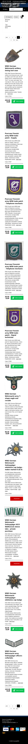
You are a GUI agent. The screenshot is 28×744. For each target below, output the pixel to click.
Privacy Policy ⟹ (6, 721)
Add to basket (18, 101)
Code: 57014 (8, 558)
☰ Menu (5, 9)
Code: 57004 (8, 292)
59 (14, 40)
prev (7, 37)
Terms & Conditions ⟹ (8, 719)
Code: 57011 (8, 623)
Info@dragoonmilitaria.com (19, 1)
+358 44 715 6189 (6, 1)
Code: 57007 (8, 161)
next (17, 40)
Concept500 (16, 741)
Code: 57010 (8, 493)
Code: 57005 (8, 227)
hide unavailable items (7, 25)
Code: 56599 (8, 685)
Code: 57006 (8, 361)
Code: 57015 (8, 96)
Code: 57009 (8, 428)
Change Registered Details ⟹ (10, 722)
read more (10, 93)
